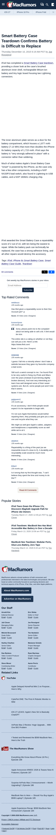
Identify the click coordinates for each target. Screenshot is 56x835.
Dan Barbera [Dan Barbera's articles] (6, 653)
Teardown (27, 263)
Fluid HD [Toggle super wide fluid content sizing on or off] (40, 828)
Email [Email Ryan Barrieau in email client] (30, 658)
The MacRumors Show (22, 748)
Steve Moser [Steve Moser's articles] (6, 663)
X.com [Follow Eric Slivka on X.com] (36, 617)
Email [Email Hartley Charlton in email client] (3, 648)
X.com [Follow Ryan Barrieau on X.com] (36, 658)
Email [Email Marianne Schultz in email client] (30, 648)
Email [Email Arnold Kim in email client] (3, 617)
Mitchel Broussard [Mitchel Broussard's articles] (8, 633)
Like (25, 316)
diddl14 (14, 441)
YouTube (11, 678)
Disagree (32, 316)
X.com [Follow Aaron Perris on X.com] (36, 668)
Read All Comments (28, 490)
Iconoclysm (16, 322)
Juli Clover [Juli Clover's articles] (5, 622)
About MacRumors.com (16, 590)
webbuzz (15, 302)
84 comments (7, 272)
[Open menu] (3, 4)
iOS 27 (7, 12)
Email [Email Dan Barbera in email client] (3, 658)
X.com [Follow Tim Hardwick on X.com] (36, 638)
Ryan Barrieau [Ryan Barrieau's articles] (33, 653)
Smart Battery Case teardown (38, 63)
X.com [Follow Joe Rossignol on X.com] (36, 627)
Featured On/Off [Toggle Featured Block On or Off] (8, 828)
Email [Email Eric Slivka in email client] (30, 617)
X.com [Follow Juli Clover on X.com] (9, 627)
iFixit (9, 260)
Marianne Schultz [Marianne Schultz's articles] (35, 643)
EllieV (14, 466)
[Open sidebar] (53, 5)
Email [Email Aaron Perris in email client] (30, 668)
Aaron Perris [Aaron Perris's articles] (33, 663)
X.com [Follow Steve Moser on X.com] (9, 668)
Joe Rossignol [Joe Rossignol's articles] (33, 622)
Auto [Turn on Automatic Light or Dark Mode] (47, 828)
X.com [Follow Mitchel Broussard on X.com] (9, 638)
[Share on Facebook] (52, 272)
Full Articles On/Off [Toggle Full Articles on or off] (23, 828)
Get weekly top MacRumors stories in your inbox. (28, 280)
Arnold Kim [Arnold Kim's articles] (5, 612)
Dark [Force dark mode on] (4, 831)
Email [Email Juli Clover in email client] (3, 627)
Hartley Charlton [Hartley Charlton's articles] (7, 643)
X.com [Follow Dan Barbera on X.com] (9, 658)
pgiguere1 (16, 399)
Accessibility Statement (9, 824)
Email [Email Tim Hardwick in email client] (30, 638)
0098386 (15, 355)
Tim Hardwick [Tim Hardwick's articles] (33, 633)
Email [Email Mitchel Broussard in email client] (3, 638)
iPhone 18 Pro (23, 12)
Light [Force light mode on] (52, 828)
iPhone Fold (41, 12)
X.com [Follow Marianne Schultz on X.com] (36, 648)
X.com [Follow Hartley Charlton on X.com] (9, 648)
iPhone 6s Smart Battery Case (28, 260)
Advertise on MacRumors (17, 598)
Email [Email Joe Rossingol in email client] (30, 627)
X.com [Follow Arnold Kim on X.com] (9, 617)
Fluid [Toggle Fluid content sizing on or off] (34, 828)
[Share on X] (45, 272)
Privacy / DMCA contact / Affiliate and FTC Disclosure (20, 820)
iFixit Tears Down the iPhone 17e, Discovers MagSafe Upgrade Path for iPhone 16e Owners (29, 509)
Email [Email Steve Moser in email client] (3, 668)
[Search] (48, 4)
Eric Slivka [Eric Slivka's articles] (32, 612)
